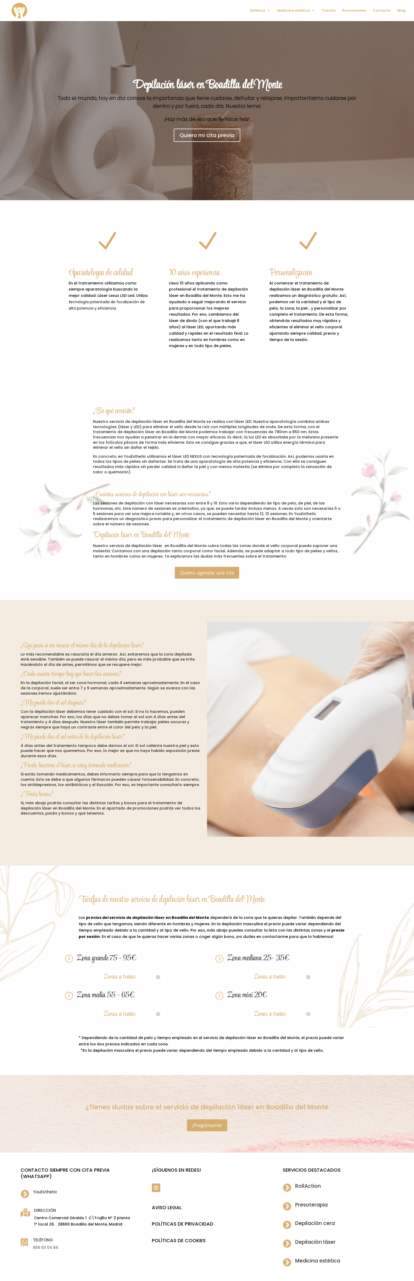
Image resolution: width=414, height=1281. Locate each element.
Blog (401, 11)
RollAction (308, 1186)
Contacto (382, 11)
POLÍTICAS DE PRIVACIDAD (182, 1224)
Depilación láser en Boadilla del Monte (207, 85)
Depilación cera (315, 1223)
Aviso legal (167, 1207)
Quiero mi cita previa (207, 135)
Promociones (354, 11)
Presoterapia (311, 1204)
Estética (257, 11)
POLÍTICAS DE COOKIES (179, 1240)
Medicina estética (293, 11)
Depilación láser (315, 1242)
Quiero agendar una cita (207, 572)
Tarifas (329, 11)
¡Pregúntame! (207, 1125)
